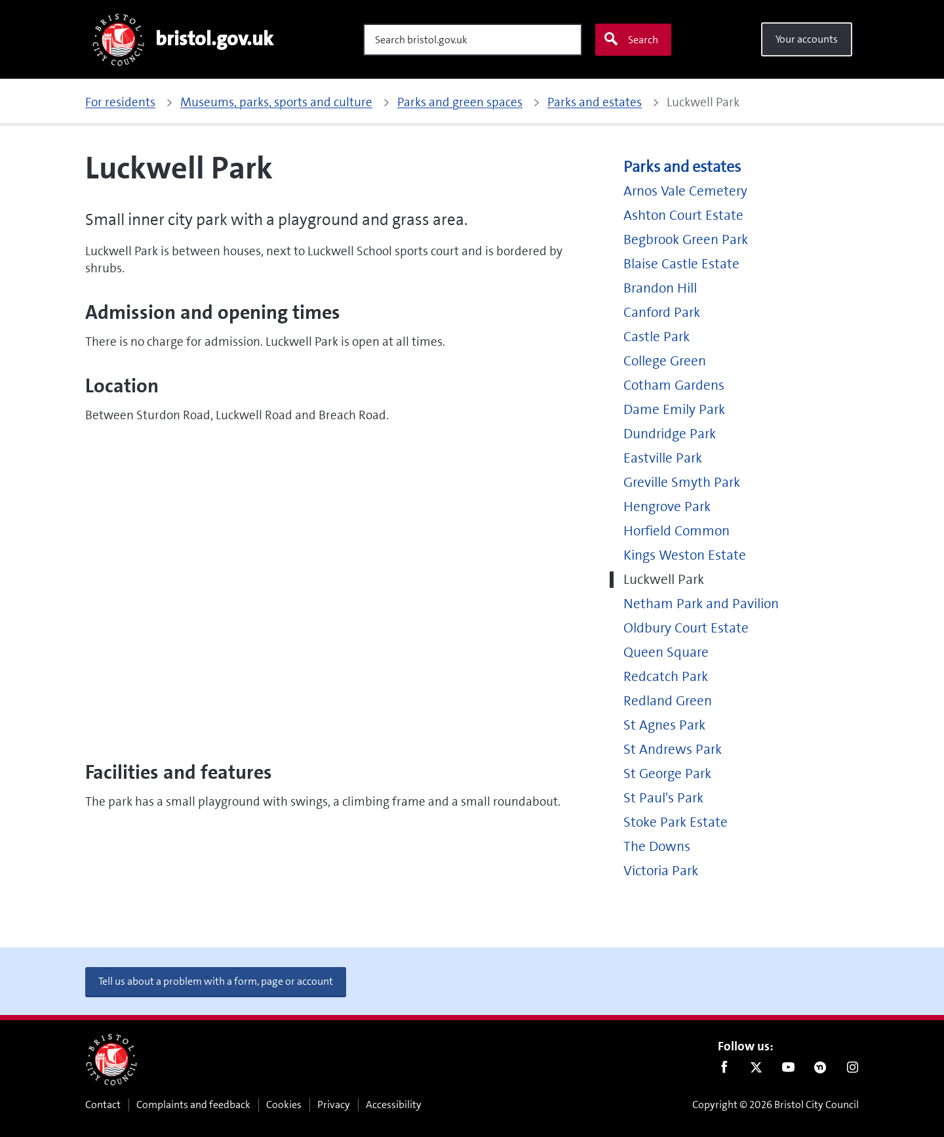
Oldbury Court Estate (686, 628)
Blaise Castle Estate (681, 264)
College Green (664, 361)
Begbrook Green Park (685, 240)
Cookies (284, 1104)
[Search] (472, 40)
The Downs (656, 846)
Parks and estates (682, 167)
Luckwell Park (663, 579)
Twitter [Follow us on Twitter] (756, 1070)
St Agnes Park (664, 725)
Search (630, 39)
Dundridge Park (669, 434)
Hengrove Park (667, 507)
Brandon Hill (660, 288)
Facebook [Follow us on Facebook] (724, 1070)
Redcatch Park (665, 677)
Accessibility (394, 1104)
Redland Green (667, 701)
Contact (103, 1104)
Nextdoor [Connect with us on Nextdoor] (820, 1070)
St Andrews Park (672, 749)
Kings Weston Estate (684, 555)
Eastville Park (662, 458)
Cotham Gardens (673, 385)
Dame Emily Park (674, 410)
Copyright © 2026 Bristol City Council (775, 1104)
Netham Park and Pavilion (701, 604)
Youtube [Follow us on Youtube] (788, 1070)
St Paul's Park (663, 798)
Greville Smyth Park (681, 482)
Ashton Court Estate (683, 215)
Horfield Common (676, 531)
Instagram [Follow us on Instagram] (852, 1070)
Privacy (333, 1104)
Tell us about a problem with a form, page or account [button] (215, 981)
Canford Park (661, 312)
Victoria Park (660, 871)
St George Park (667, 774)
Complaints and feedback (193, 1104)
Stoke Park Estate (675, 822)
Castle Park (656, 337)
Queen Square (666, 652)
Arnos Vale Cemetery (685, 191)
